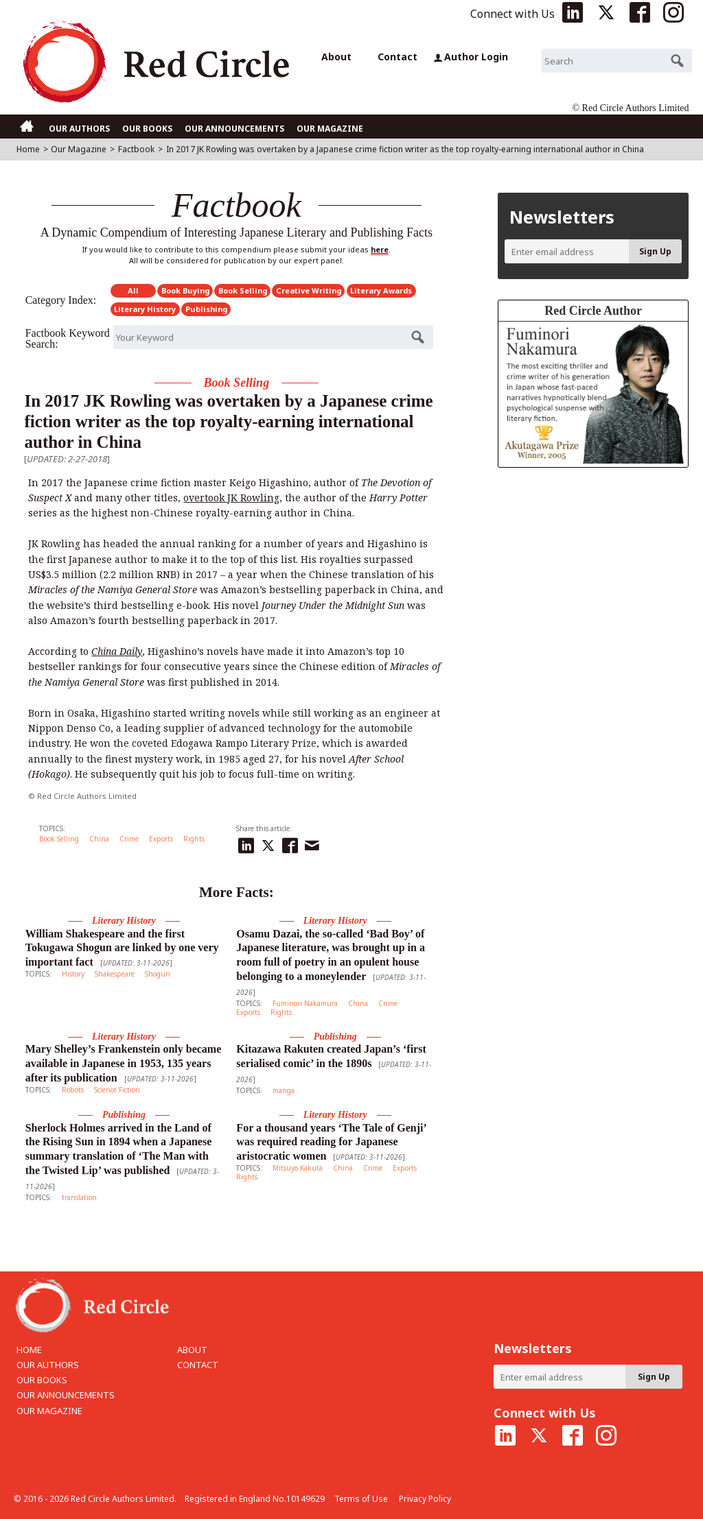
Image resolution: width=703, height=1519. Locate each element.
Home (28, 149)
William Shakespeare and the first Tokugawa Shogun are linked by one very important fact (122, 948)
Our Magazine (78, 149)
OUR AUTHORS (79, 128)
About (336, 56)
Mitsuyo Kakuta (298, 1168)
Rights (194, 839)
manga (284, 1090)
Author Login (471, 56)
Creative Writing (308, 290)
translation (79, 1197)
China (99, 839)
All (133, 290)
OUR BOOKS (147, 128)
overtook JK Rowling (231, 497)
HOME (29, 1349)
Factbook (136, 149)
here (380, 249)
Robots (73, 1090)
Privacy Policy (425, 1499)
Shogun (157, 974)
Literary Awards (381, 290)
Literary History (145, 309)
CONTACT (197, 1365)
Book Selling (242, 290)
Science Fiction (117, 1090)
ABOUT (192, 1349)
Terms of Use (361, 1499)
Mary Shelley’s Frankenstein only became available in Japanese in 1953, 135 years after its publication (123, 1063)
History (73, 974)
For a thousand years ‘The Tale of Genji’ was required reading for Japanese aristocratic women (331, 1142)
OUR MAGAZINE (330, 128)
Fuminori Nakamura (305, 1003)
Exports (161, 839)
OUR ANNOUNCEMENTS (234, 128)
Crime (129, 839)
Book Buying (185, 290)
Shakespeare (115, 974)
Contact (397, 56)
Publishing (206, 309)
